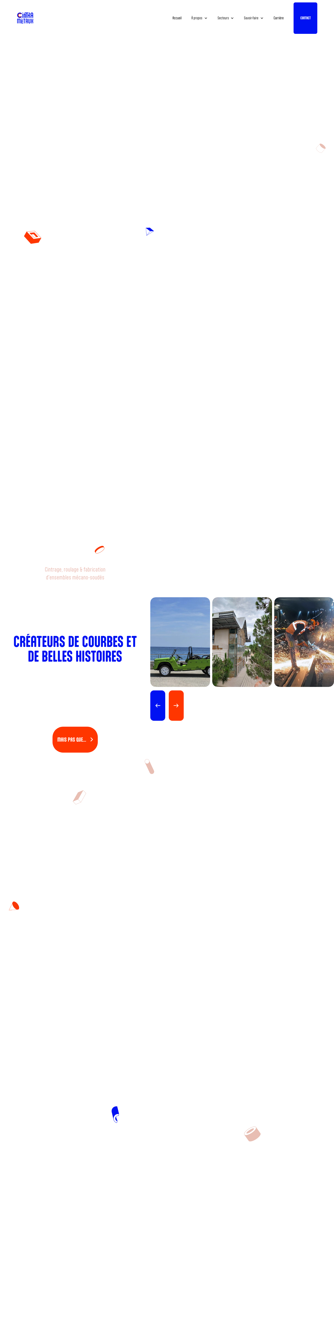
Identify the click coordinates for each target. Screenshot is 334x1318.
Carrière (279, 18)
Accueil (177, 18)
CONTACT (305, 18)
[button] (199, 18)
